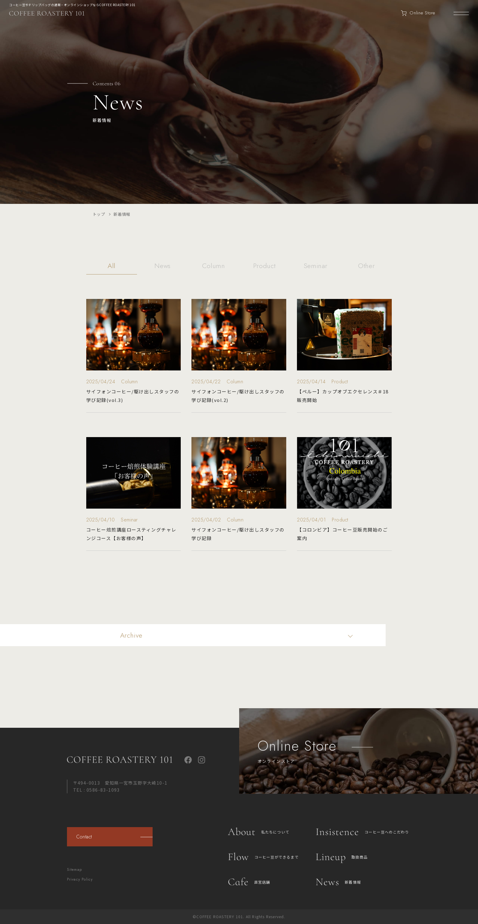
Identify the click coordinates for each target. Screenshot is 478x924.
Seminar (316, 266)
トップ (99, 214)
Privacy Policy (80, 879)
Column (213, 266)
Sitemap (74, 869)
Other (366, 266)
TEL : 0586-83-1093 (96, 790)
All (112, 266)
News (162, 266)
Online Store (418, 13)
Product (264, 266)
